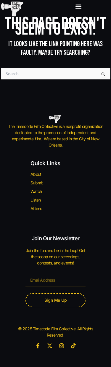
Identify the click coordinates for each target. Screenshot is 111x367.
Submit (36, 182)
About (35, 174)
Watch (36, 191)
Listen (35, 199)
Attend (36, 208)
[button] (78, 6)
